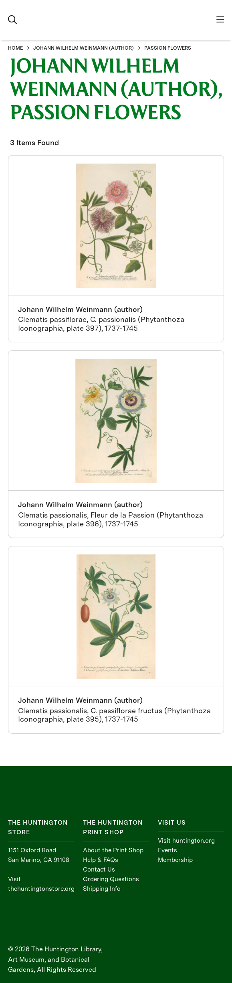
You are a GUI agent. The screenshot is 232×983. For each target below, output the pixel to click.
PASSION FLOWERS (167, 48)
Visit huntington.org (186, 840)
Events (167, 850)
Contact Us (99, 869)
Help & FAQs (100, 860)
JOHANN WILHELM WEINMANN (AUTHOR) (83, 48)
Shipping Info (102, 888)
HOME (15, 48)
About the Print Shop (113, 850)
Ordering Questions (111, 879)
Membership (175, 860)
